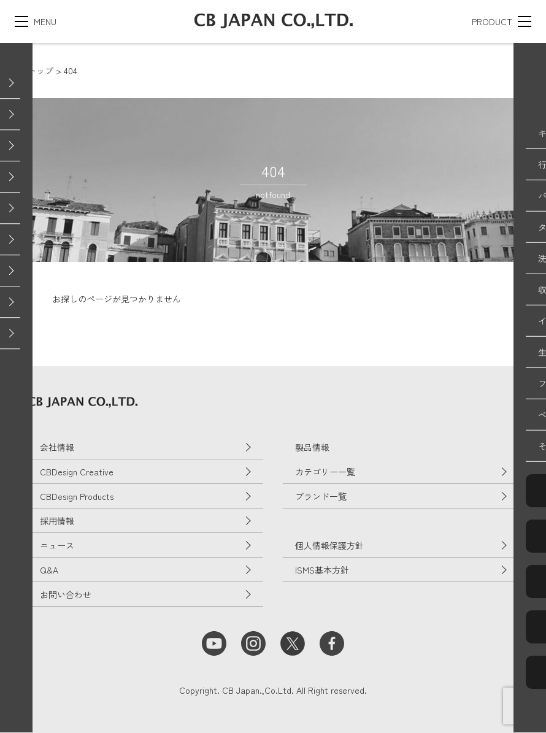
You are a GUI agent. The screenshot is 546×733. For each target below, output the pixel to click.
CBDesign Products (76, 496)
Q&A (49, 570)
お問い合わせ (65, 594)
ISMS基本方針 (322, 570)
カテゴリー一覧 (325, 472)
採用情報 (57, 521)
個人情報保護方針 (329, 545)
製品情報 (312, 447)
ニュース (57, 545)
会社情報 (57, 447)
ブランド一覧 (321, 496)
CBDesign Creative (76, 472)
